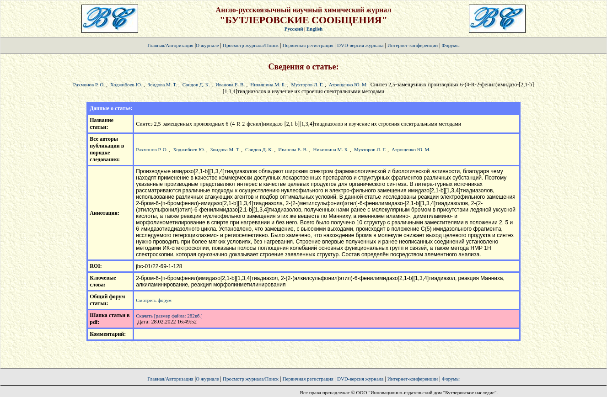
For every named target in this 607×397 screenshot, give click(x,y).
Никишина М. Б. (267, 84)
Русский (294, 29)
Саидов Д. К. (196, 84)
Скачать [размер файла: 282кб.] (169, 315)
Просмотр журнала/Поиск (251, 45)
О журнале (207, 45)
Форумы (451, 45)
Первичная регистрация (308, 45)
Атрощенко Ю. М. (348, 84)
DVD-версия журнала (360, 45)
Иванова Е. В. (230, 84)
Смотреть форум (154, 300)
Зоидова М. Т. (162, 84)
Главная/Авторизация (170, 45)
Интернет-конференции (412, 45)
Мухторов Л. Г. (307, 84)
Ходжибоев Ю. (126, 84)
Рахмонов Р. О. (89, 84)
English (314, 29)
